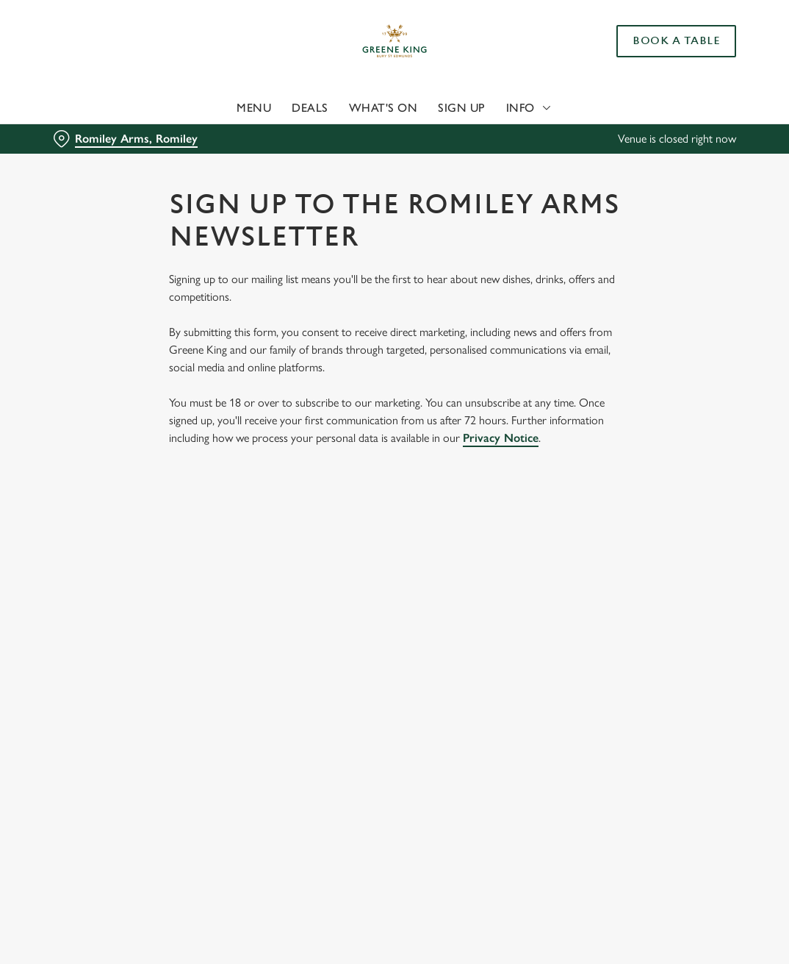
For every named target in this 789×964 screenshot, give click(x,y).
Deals (310, 108)
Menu (254, 108)
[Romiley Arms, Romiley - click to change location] (125, 139)
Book (676, 41)
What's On (383, 108)
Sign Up (462, 108)
